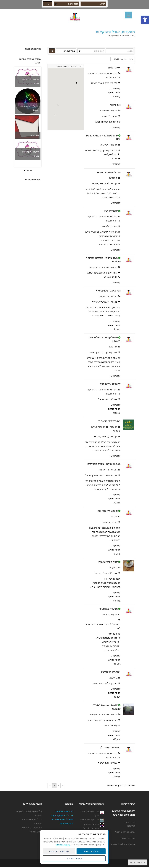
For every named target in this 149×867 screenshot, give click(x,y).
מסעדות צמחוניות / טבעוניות (105, 267)
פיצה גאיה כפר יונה (107, 510)
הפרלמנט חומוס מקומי (108, 172)
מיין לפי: (119, 59)
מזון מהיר (114, 346)
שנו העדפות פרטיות (138, 862)
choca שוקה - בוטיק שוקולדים (103, 463)
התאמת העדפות (74, 858)
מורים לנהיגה (36, 831)
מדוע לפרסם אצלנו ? (125, 832)
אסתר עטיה (114, 67)
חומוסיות (114, 178)
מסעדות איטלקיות (110, 144)
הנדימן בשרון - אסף (89, 819)
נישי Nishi (115, 104)
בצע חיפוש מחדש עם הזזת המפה (68, 66)
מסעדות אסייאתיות (110, 110)
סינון (131, 59)
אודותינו (131, 826)
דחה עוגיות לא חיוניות (59, 851)
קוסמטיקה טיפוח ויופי (32, 827)
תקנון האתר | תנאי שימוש (123, 844)
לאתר (114, 158)
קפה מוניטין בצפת (108, 561)
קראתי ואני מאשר (91, 851)
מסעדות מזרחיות (111, 614)
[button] (145, 20)
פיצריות (115, 516)
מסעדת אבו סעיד (108, 608)
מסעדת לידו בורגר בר (108, 421)
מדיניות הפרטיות (63, 844)
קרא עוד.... (115, 88)
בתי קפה (114, 567)
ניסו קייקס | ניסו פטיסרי (108, 290)
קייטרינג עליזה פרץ (110, 383)
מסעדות (115, 427)
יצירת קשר (130, 822)
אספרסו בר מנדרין (110, 672)
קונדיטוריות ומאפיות (109, 296)
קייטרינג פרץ (111, 211)
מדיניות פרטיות (128, 838)
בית (133, 36)
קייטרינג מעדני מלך (110, 747)
